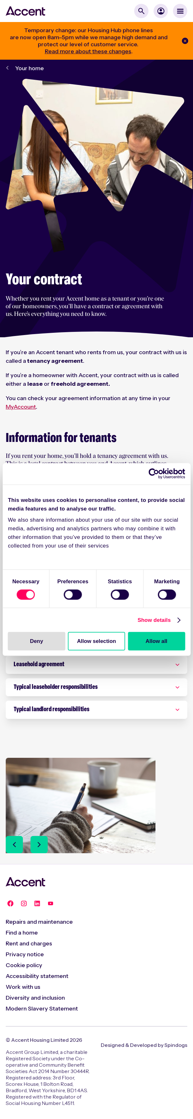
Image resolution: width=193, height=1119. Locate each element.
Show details (154, 620)
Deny (36, 641)
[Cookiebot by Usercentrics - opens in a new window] (157, 473)
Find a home (22, 932)
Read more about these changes (88, 51)
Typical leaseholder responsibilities (56, 687)
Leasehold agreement (39, 664)
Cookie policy (24, 965)
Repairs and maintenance (39, 921)
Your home (29, 68)
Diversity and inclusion (35, 997)
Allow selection (96, 641)
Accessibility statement (37, 976)
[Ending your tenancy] (80, 832)
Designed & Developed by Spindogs (144, 1045)
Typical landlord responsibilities (51, 709)
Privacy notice (25, 954)
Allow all (156, 641)
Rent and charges (29, 943)
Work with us (23, 986)
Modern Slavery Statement (42, 1008)
